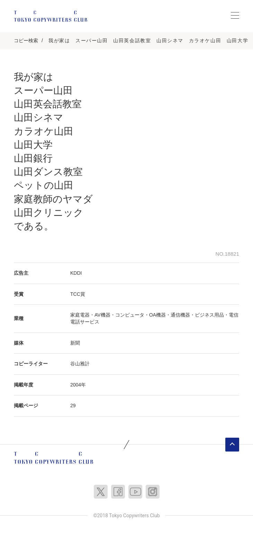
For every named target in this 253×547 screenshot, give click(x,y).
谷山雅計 (80, 363)
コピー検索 (26, 40)
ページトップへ (232, 445)
